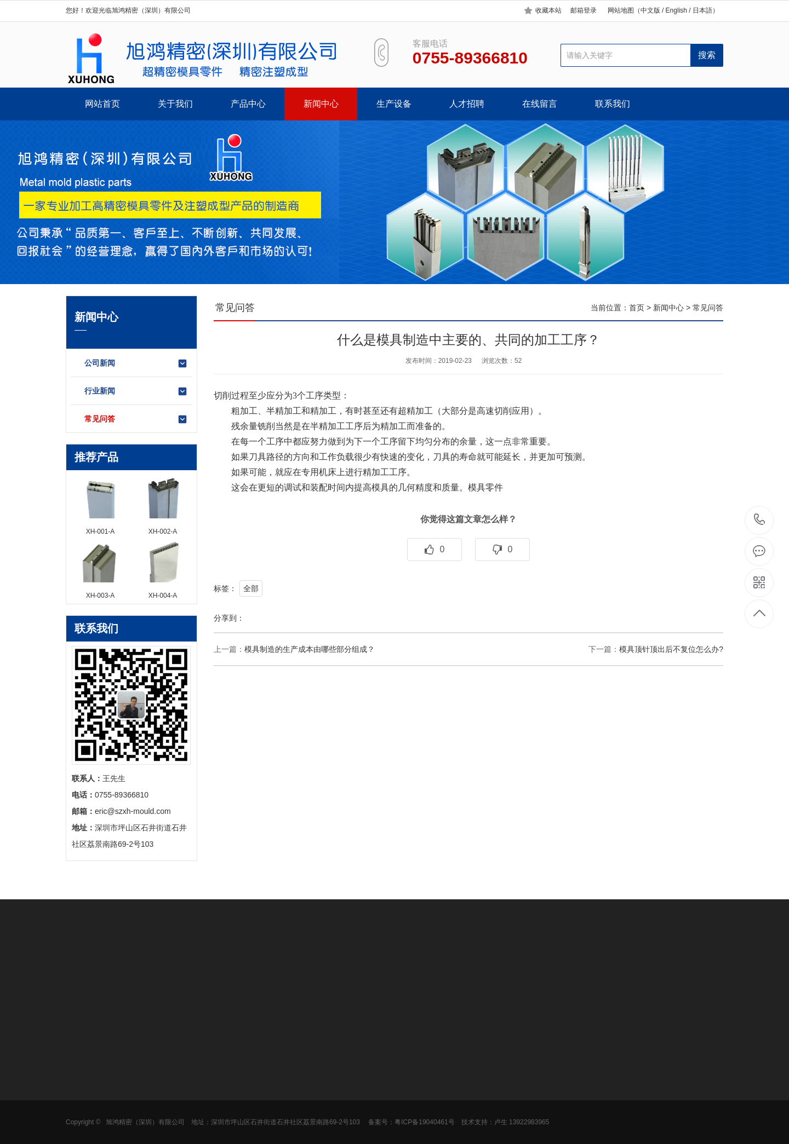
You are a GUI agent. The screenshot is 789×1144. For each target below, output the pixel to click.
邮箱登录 (583, 10)
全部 (251, 588)
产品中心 (248, 103)
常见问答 (136, 419)
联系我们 (612, 103)
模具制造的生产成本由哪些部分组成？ (309, 649)
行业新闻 (136, 391)
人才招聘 (466, 103)
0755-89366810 (759, 520)
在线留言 (539, 103)
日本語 (702, 10)
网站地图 (621, 10)
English (675, 10)
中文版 (650, 10)
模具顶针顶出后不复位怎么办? (671, 649)
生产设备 (393, 103)
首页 (636, 307)
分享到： (229, 618)
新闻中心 (321, 103)
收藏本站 (548, 10)
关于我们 (175, 103)
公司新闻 (136, 363)
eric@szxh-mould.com (133, 811)
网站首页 (102, 103)
